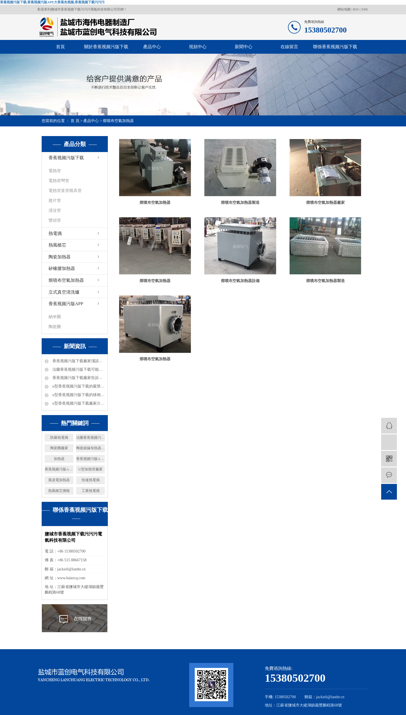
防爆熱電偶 (59, 437)
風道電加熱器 (59, 480)
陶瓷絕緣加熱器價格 (90, 448)
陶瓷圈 (55, 326)
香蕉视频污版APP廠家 (90, 459)
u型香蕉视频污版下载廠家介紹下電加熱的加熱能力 (78, 403)
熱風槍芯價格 (59, 491)
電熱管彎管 (59, 180)
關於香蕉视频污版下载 (106, 46)
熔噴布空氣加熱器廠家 (325, 203)
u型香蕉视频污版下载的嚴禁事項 (78, 386)
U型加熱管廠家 (90, 469)
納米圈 (55, 317)
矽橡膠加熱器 (62, 268)
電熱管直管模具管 (65, 190)
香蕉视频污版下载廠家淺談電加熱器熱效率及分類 (78, 361)
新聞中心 (243, 46)
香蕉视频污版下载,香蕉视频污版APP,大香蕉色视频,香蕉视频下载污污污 (52, 2)
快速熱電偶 (91, 480)
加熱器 (59, 459)
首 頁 (75, 121)
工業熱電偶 (91, 491)
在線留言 (289, 46)
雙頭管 (55, 220)
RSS (356, 9)
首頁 (60, 46)
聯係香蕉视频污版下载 (335, 46)
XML (364, 9)
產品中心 (152, 46)
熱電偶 (55, 233)
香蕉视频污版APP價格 (59, 469)
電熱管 (55, 171)
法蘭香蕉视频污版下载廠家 (90, 437)
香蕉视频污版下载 (66, 157)
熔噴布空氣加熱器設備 (240, 281)
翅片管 (55, 200)
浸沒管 (55, 210)
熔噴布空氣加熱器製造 (240, 203)
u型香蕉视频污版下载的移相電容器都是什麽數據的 (78, 395)
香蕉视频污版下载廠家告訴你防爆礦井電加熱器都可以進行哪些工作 (78, 378)
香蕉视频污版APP (66, 303)
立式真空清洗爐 (64, 292)
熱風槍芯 (57, 245)
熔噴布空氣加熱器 (118, 121)
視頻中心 (198, 46)
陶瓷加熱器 (60, 256)
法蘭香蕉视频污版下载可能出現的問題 (78, 369)
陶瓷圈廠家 (59, 448)
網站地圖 (344, 9)
